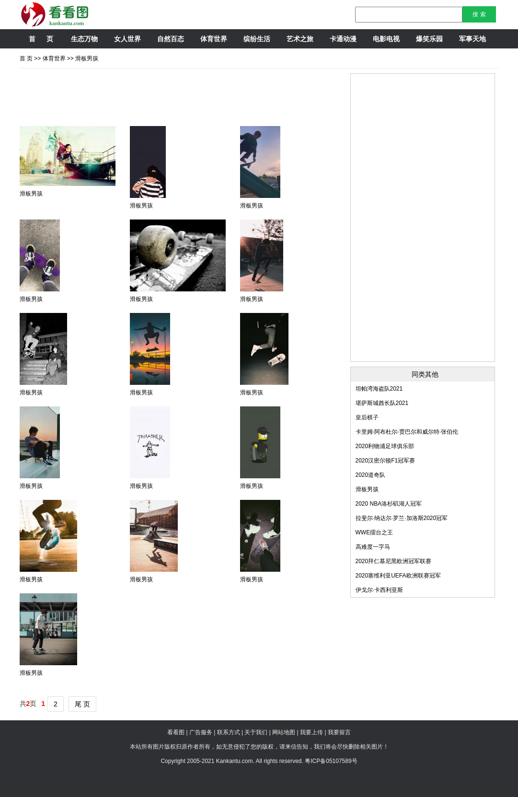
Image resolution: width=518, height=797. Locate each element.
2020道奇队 (371, 475)
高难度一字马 (373, 546)
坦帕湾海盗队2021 (379, 388)
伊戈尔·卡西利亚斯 (379, 590)
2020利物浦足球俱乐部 (385, 446)
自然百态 (170, 39)
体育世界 (213, 39)
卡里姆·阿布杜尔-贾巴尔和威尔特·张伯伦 (407, 431)
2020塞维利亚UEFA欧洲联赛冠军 (398, 575)
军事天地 (472, 39)
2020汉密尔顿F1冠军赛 (385, 460)
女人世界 (127, 39)
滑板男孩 (86, 58)
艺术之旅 (300, 39)
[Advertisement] (194, 94)
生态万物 (84, 39)
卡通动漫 (343, 39)
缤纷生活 (256, 39)
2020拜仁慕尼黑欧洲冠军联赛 (394, 561)
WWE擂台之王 (374, 532)
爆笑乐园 (429, 39)
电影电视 (386, 39)
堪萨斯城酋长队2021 (382, 403)
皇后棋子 (367, 417)
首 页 (41, 39)
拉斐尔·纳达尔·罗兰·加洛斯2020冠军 (402, 518)
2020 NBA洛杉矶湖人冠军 (389, 503)
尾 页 (82, 704)
